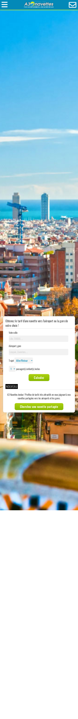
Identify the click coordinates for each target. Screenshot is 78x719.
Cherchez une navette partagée (39, 406)
